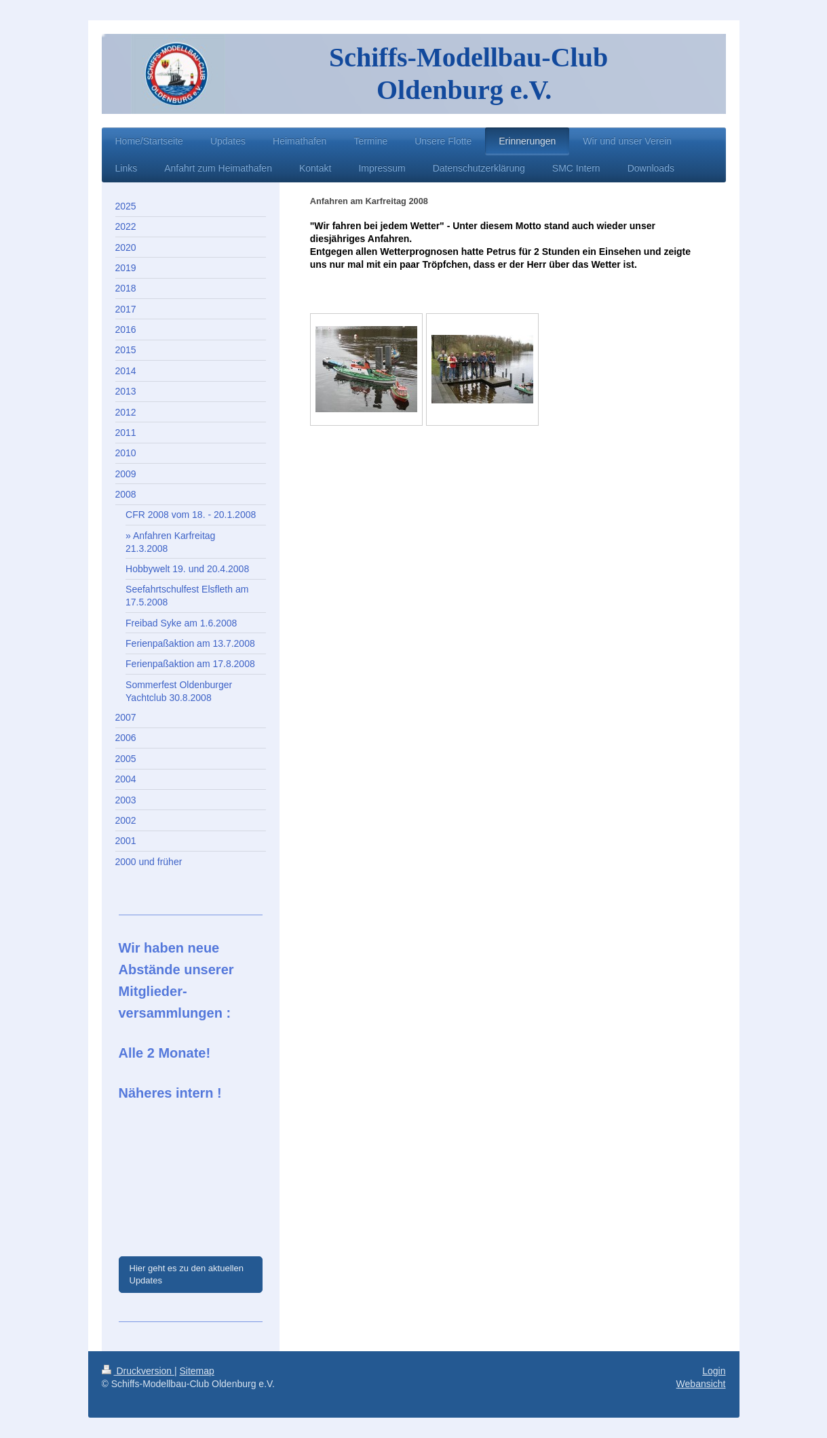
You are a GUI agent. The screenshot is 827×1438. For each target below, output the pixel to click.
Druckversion (138, 1370)
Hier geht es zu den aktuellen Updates (187, 1274)
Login (713, 1370)
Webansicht (701, 1383)
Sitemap (197, 1370)
